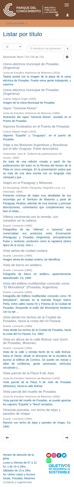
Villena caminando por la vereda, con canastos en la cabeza (30, 218)
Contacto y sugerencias (17, 482)
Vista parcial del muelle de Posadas (29, 392)
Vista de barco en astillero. (22, 265)
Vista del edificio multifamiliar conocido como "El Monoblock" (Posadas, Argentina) (36, 285)
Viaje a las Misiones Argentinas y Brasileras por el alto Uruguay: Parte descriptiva (35, 147)
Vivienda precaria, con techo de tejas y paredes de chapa (32, 411)
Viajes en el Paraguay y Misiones (27, 183)
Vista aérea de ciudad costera (25, 251)
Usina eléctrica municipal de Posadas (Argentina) (31, 66)
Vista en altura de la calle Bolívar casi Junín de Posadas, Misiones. (35, 341)
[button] (57, 14)
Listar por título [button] (16, 23)
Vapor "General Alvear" (20, 108)
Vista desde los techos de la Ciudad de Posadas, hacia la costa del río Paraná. (32, 319)
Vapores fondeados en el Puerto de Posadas (36, 126)
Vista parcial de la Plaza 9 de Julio (28, 373)
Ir (67, 48)
